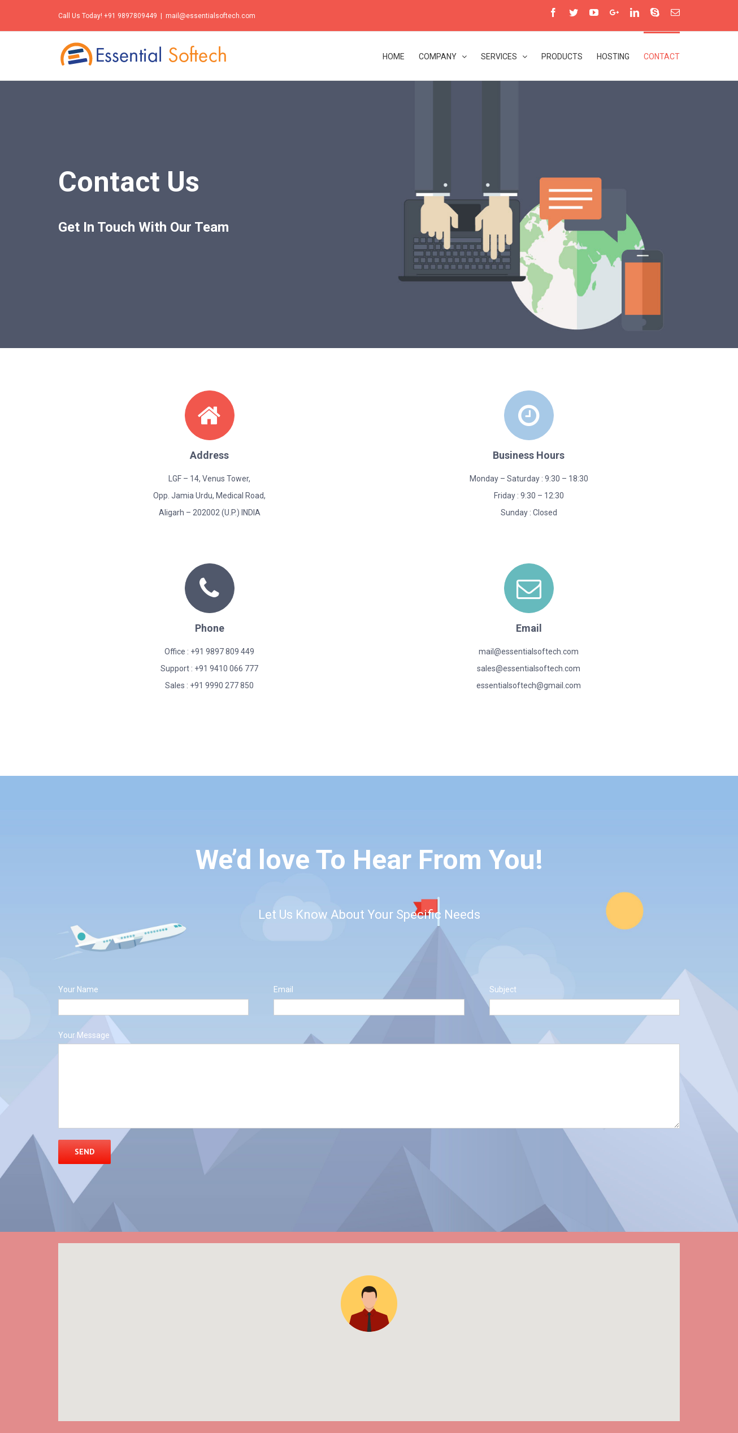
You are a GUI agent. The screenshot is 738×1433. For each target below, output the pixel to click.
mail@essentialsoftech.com (210, 16)
